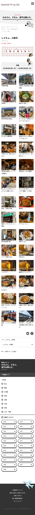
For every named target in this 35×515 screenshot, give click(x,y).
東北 (5, 384)
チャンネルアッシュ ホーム (10, 27)
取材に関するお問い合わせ (17, 493)
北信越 (6, 392)
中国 (5, 404)
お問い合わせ (17, 496)
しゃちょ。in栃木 (5, 31)
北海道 (4, 380)
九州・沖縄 (7, 412)
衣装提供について (17, 490)
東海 (5, 396)
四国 (5, 408)
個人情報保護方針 (17, 498)
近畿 (5, 400)
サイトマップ (17, 501)
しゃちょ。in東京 (10, 340)
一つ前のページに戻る (8, 351)
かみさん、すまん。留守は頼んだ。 (10, 29)
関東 (5, 43)
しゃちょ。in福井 (8, 344)
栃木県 (9, 43)
